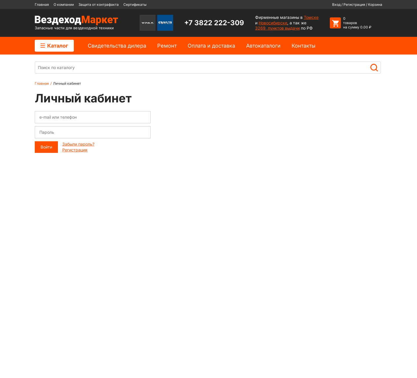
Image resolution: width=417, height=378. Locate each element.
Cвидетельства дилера (117, 46)
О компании (64, 4)
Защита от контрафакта (98, 4)
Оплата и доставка (211, 46)
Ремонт (167, 46)
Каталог (54, 46)
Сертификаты (135, 4)
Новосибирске (273, 22)
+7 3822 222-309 (214, 23)
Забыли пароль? (78, 144)
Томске (311, 17)
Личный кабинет (67, 83)
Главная (42, 4)
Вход (336, 4)
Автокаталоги (263, 46)
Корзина (375, 4)
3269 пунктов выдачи (277, 28)
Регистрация (354, 4)
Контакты (303, 46)
